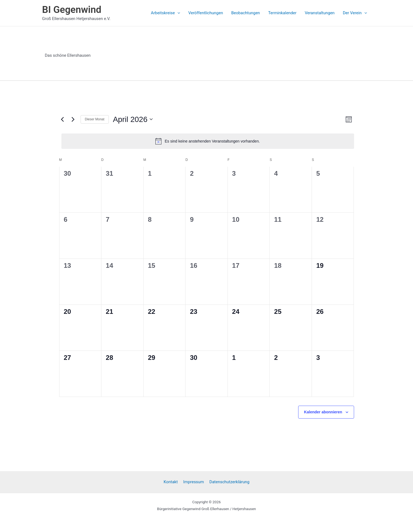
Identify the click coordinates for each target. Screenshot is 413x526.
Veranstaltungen (320, 12)
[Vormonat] (62, 119)
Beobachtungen (245, 12)
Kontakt (171, 481)
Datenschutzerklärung (229, 481)
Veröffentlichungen (205, 12)
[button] (177, 12)
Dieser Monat (94, 119)
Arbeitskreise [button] (165, 12)
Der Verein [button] (355, 12)
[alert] (207, 141)
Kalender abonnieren (323, 412)
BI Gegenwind (71, 9)
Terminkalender (282, 12)
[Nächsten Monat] (73, 119)
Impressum (193, 481)
